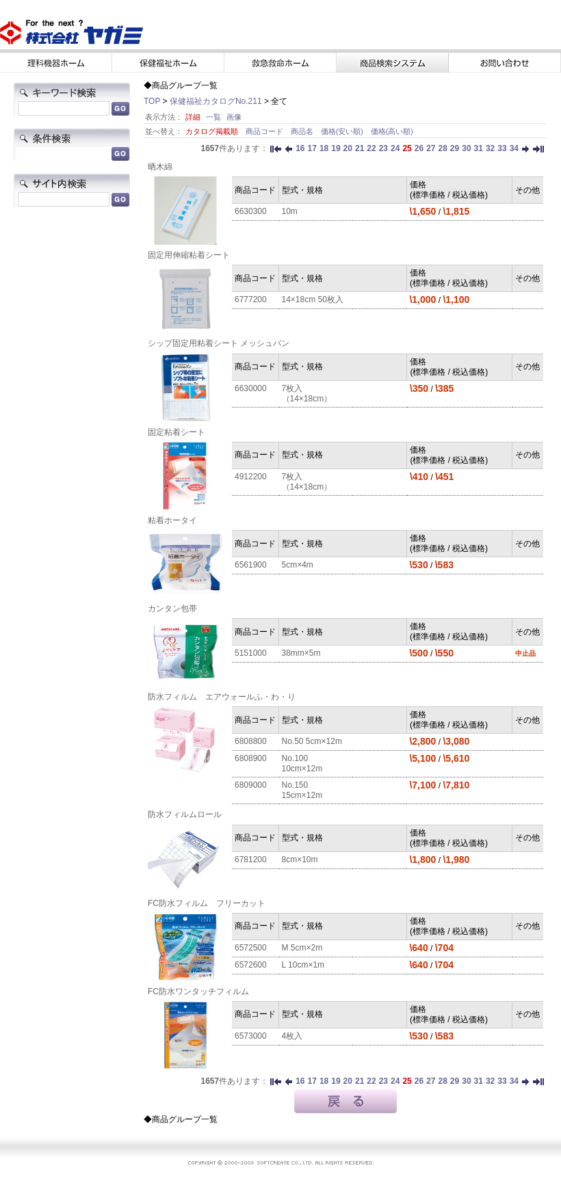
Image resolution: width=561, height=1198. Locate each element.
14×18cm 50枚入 (312, 299)
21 (359, 148)
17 (312, 148)
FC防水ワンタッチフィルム (198, 991)
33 (501, 148)
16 (300, 148)
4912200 (251, 476)
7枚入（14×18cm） (307, 393)
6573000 (251, 1036)
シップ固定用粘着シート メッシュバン (218, 343)
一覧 (213, 117)
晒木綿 (160, 167)
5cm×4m (297, 565)
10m (290, 211)
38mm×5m (301, 653)
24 (395, 148)
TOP (152, 101)
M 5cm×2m (302, 948)
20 (347, 148)
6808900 (251, 758)
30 (466, 148)
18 (323, 148)
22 (371, 148)
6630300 (251, 211)
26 (419, 148)
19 (335, 148)
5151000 (251, 653)
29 (454, 148)
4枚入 (292, 1036)
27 (430, 148)
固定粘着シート (176, 432)
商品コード (265, 131)
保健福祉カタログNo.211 (216, 101)
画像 (234, 117)
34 (514, 148)
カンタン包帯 (172, 608)
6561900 (251, 565)
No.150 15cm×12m (302, 790)
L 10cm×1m (303, 965)
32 (490, 148)
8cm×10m (300, 859)
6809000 (251, 785)
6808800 (251, 741)
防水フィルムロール (185, 814)
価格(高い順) (392, 131)
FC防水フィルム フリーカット (206, 903)
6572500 (251, 948)
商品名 (303, 131)
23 (383, 148)
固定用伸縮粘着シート (189, 255)
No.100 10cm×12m (302, 763)
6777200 (251, 299)
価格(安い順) (343, 131)
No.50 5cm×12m (312, 741)
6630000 (251, 388)
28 (442, 148)
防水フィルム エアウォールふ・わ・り (222, 697)
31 (478, 148)
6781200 (251, 859)
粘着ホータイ (172, 520)
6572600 (251, 965)
